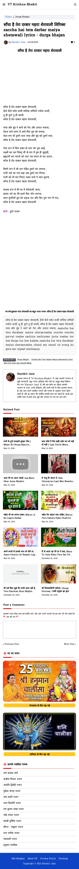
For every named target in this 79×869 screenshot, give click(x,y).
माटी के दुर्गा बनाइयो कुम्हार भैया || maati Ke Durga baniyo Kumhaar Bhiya (17, 443)
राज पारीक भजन (11, 833)
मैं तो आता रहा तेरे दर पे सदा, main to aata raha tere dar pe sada (57, 553)
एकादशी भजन (10, 839)
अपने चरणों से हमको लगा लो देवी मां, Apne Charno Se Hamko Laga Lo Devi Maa (20, 553)
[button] (4, 4)
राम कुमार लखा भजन (13, 809)
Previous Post (12, 644)
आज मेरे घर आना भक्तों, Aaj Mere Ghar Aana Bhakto (19, 480)
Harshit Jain (26, 374)
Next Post (69, 644)
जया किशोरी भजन (12, 803)
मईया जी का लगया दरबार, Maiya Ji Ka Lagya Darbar (19, 516)
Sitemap (63, 858)
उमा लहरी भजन (10, 797)
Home (8, 17)
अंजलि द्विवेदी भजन (12, 785)
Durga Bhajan (22, 17)
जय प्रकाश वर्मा (10, 773)
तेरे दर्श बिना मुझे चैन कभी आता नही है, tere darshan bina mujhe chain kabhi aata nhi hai (19, 590)
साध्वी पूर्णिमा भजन (12, 821)
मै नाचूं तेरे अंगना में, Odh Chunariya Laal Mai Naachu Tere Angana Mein (57, 480)
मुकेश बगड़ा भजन (11, 791)
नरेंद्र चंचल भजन (11, 815)
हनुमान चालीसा (10, 845)
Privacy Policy (48, 858)
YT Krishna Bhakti (22, 4)
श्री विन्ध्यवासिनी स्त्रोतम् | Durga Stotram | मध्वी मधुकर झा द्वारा (55, 590)
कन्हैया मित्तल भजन (12, 779)
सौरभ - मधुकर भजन (13, 827)
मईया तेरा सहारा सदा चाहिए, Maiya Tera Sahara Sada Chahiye (57, 516)
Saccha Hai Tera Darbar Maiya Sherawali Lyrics (52, 359)
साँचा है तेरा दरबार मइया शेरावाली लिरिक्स (17, 363)
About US (32, 858)
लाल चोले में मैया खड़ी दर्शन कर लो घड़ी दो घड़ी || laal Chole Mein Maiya (58, 443)
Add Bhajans (18, 858)
